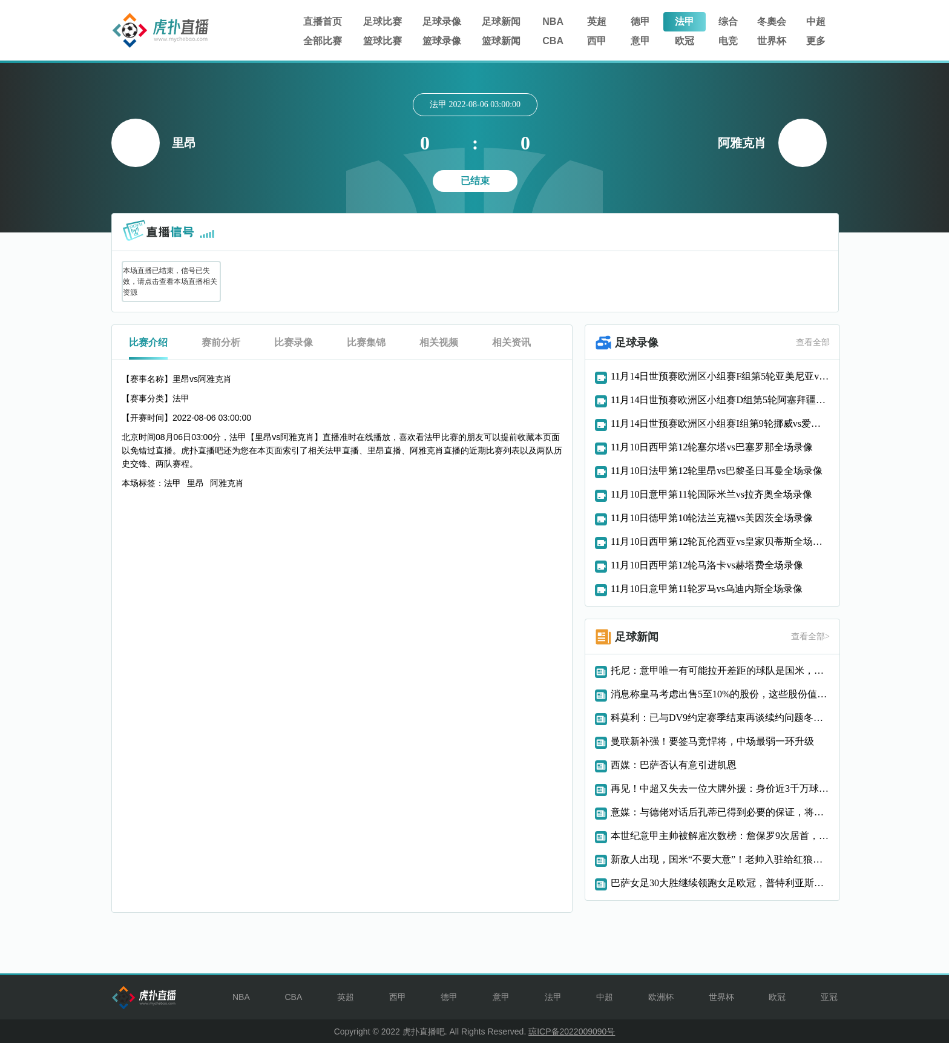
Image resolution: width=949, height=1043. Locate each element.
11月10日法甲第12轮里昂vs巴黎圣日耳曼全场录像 (717, 471)
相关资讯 (511, 342)
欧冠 (684, 41)
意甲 (640, 41)
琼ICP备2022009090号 (571, 1031)
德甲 (640, 21)
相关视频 (438, 342)
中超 (816, 21)
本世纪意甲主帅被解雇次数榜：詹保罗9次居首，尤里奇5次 (720, 836)
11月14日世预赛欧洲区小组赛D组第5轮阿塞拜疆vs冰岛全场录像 (720, 400)
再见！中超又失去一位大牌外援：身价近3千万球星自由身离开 (720, 788)
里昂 (195, 483)
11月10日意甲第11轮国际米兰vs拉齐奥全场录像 (711, 494)
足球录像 (441, 21)
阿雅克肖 (227, 483)
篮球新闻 (501, 41)
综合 (728, 21)
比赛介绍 (148, 342)
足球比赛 (382, 21)
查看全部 (813, 342)
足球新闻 (501, 21)
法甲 (684, 21)
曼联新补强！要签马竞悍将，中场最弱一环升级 (712, 741)
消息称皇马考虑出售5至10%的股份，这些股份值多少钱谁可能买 (720, 694)
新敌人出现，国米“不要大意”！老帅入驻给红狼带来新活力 (720, 859)
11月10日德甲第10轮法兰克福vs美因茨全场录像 (712, 518)
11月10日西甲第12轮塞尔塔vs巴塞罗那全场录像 (712, 447)
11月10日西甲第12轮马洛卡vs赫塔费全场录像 (707, 565)
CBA (552, 41)
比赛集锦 (366, 342)
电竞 (728, 41)
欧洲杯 (661, 997)
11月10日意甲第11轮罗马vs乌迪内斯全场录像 (707, 589)
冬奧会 (771, 21)
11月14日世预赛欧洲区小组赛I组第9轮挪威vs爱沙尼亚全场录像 (720, 423)
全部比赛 (322, 41)
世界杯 (771, 41)
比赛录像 (293, 342)
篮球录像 (441, 41)
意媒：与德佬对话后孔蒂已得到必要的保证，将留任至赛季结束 (720, 812)
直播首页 (322, 21)
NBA (552, 21)
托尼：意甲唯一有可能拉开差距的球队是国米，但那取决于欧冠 (720, 670)
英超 (596, 21)
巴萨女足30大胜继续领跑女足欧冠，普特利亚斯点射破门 (720, 883)
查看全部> (810, 636)
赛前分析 (221, 342)
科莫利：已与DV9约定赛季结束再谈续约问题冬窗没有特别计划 (720, 717)
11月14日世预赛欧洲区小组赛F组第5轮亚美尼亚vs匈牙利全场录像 (720, 376)
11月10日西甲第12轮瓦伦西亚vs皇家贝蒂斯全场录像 (720, 541)
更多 (816, 41)
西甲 (596, 41)
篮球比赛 (382, 41)
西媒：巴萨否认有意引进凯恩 (674, 765)
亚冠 (829, 997)
